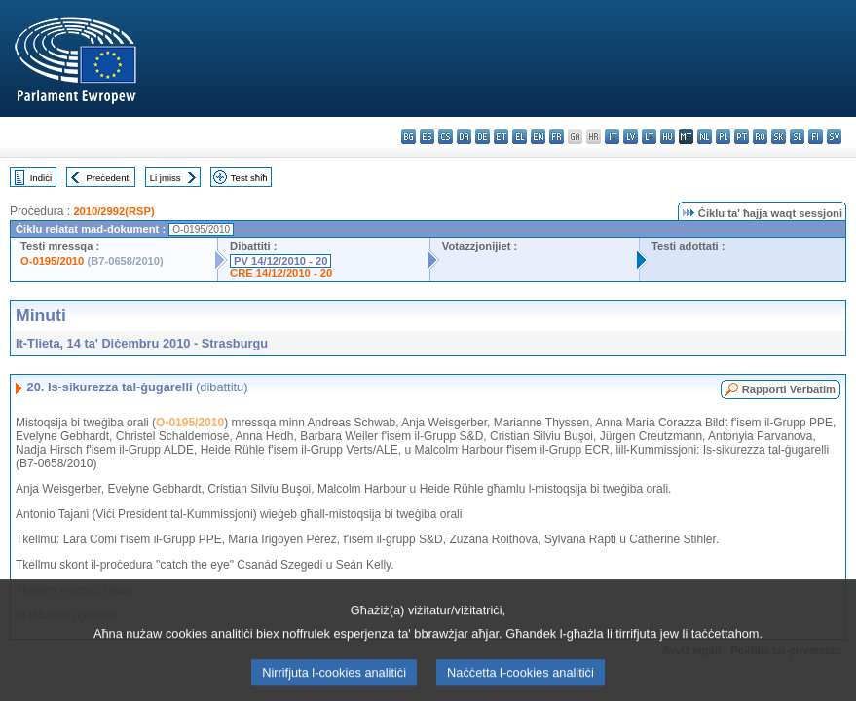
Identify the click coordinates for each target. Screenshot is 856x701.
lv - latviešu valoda (630, 136)
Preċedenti (108, 177)
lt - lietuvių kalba (649, 136)
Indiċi (41, 177)
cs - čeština (445, 136)
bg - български (408, 136)
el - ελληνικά (519, 136)
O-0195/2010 (52, 261)
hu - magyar (667, 136)
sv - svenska (834, 136)
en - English (538, 136)
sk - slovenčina (778, 136)
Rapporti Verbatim (789, 389)
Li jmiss (165, 177)
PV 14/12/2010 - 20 (280, 261)
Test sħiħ (249, 177)
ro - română (760, 136)
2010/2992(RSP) (113, 211)
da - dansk (464, 136)
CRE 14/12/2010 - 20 (281, 272)
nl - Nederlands (704, 136)
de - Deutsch (482, 136)
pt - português (741, 136)
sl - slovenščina (797, 136)
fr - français (556, 136)
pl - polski (723, 136)
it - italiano (612, 136)
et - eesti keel (501, 136)
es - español (427, 136)
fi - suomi (815, 136)
